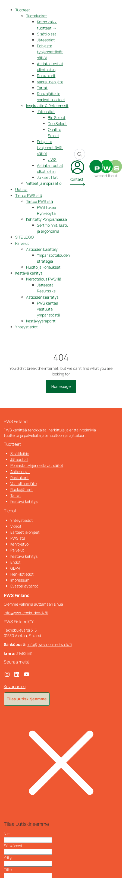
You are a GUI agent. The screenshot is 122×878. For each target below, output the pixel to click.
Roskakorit (46, 75)
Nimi (7, 833)
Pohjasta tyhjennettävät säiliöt (50, 51)
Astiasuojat (20, 471)
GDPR (15, 568)
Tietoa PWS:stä (28, 195)
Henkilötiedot (22, 574)
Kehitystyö (19, 544)
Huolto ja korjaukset (43, 267)
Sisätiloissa (47, 34)
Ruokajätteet (21, 489)
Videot (15, 526)
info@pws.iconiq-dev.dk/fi (26, 612)
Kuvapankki (15, 686)
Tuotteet (22, 9)
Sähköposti (13, 845)
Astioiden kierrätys (42, 297)
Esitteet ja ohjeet (25, 532)
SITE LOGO (24, 237)
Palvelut (22, 243)
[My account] (77, 173)
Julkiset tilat (47, 177)
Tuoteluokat (36, 15)
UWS (52, 159)
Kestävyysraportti (41, 321)
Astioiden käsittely (42, 249)
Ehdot (15, 562)
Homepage (61, 386)
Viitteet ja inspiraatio (43, 183)
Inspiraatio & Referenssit (47, 105)
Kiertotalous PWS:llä (43, 279)
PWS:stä (17, 538)
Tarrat (42, 87)
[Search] (79, 154)
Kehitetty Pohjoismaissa (46, 219)
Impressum (19, 580)
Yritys (8, 857)
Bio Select (56, 117)
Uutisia (21, 189)
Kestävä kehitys (28, 273)
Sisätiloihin (19, 453)
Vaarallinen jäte (50, 81)
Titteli (8, 869)
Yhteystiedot (26, 326)
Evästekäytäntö (24, 586)
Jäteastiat (46, 39)
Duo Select (57, 123)
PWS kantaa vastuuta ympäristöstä (48, 309)
